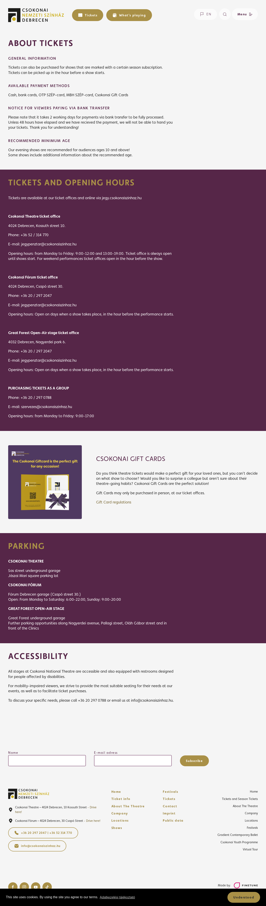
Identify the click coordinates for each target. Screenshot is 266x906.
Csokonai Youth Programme (239, 842)
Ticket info (121, 799)
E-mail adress (106, 753)
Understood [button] (243, 897)
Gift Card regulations (113, 502)
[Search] (225, 14)
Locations (120, 820)
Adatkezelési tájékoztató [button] (117, 897)
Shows (116, 828)
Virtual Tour (250, 849)
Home (116, 792)
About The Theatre (128, 806)
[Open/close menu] (244, 14)
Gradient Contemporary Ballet (237, 835)
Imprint (169, 813)
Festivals (170, 792)
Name (13, 753)
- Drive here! (92, 820)
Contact (170, 806)
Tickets (169, 799)
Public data (173, 820)
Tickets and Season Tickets (240, 799)
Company (119, 813)
